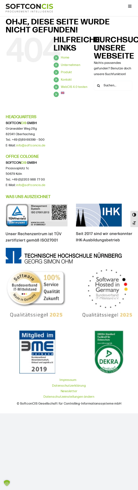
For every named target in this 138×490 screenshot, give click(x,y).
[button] (7, 483)
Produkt (66, 72)
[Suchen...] (113, 85)
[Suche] (98, 85)
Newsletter (69, 391)
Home (65, 57)
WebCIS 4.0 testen (74, 87)
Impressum (68, 380)
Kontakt (66, 80)
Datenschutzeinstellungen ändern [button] (69, 397)
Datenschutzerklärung (69, 386)
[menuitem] (74, 93)
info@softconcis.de (30, 145)
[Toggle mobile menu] (130, 6)
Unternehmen (70, 65)
